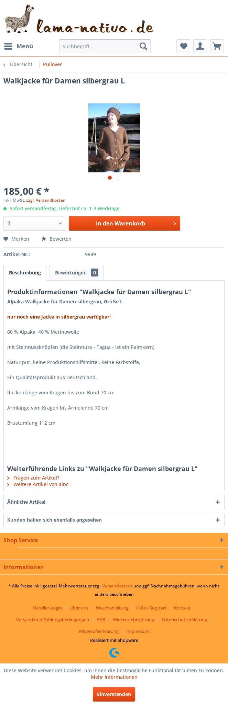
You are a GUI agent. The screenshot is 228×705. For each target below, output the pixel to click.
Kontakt (182, 608)
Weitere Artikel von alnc (37, 484)
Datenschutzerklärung (184, 619)
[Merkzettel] (183, 46)
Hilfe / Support (151, 608)
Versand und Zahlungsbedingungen (52, 619)
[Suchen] (143, 46)
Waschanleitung (112, 608)
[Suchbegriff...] (104, 46)
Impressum (138, 631)
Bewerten (56, 238)
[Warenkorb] (217, 46)
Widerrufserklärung (99, 631)
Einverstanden (114, 694)
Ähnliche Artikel (26, 501)
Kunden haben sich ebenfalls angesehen (54, 519)
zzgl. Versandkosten (46, 200)
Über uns (78, 608)
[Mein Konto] (200, 46)
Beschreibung (25, 272)
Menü (18, 45)
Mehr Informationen (114, 677)
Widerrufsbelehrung (133, 619)
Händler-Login (47, 608)
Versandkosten (117, 586)
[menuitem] (18, 46)
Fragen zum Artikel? (33, 477)
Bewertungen (76, 272)
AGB (101, 619)
